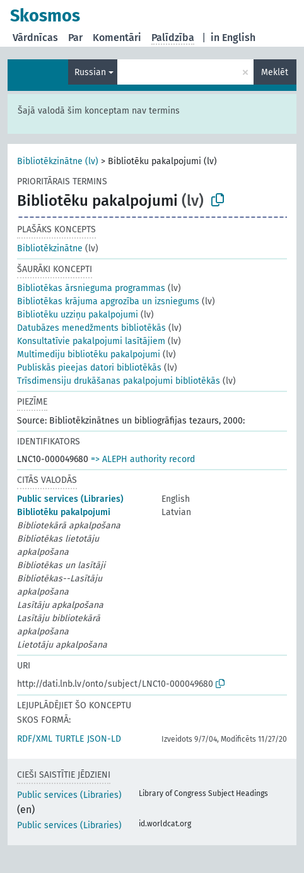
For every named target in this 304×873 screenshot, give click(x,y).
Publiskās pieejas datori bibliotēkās (89, 367)
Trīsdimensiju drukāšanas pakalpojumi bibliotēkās (118, 381)
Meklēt (274, 72)
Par (75, 38)
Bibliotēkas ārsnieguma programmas (91, 288)
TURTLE (70, 738)
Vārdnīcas (35, 38)
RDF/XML (34, 738)
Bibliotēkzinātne (50, 248)
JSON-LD (104, 738)
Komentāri (117, 38)
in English (233, 38)
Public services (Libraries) (70, 499)
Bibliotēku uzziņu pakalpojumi (77, 314)
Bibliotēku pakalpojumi (63, 512)
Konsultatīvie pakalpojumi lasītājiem (91, 341)
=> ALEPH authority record (143, 459)
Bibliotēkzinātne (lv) (57, 161)
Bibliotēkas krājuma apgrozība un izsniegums (108, 301)
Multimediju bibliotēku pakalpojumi (88, 354)
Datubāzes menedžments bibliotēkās (91, 328)
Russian (90, 72)
